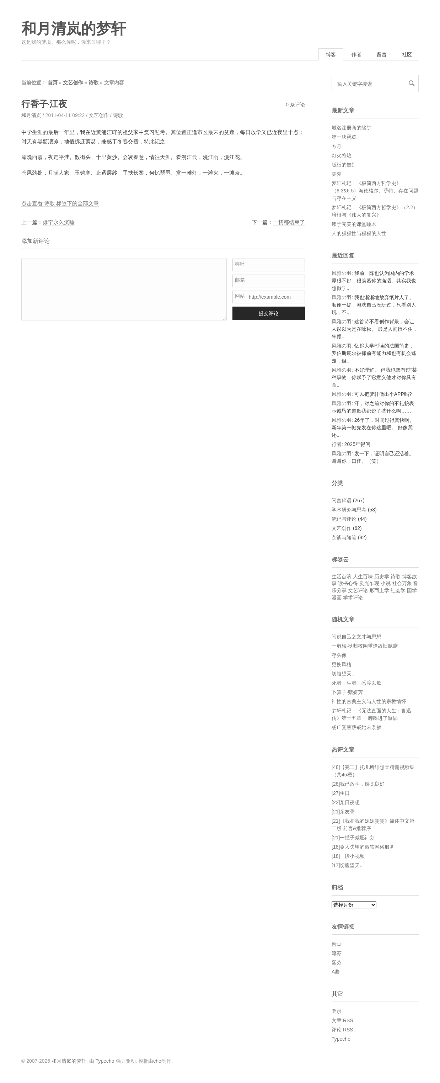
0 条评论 (295, 104)
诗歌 (93, 82)
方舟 (337, 146)
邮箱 (240, 280)
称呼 (240, 264)
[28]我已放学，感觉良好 (358, 784)
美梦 (337, 174)
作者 (356, 54)
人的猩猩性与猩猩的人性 (359, 233)
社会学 (398, 590)
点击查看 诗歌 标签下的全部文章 (60, 203)
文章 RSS (342, 1020)
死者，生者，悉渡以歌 (356, 683)
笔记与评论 (344, 519)
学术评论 (353, 597)
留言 (382, 54)
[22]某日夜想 (346, 802)
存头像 (339, 655)
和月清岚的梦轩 (73, 29)
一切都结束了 (289, 222)
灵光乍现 (369, 583)
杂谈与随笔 (344, 537)
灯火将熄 (342, 155)
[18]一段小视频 (348, 856)
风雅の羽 (342, 273)
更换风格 (342, 664)
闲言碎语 (342, 500)
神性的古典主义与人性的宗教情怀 (369, 701)
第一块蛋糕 (344, 137)
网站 (240, 296)
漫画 (337, 597)
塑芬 (337, 962)
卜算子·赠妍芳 (347, 692)
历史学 (381, 576)
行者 (337, 444)
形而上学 (379, 590)
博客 (331, 54)
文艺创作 (73, 82)
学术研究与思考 (349, 510)
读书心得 (348, 583)
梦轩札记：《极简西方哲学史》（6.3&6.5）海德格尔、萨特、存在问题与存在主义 (375, 190)
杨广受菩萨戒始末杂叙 (356, 727)
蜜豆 (337, 944)
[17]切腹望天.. (347, 865)
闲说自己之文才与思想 (356, 636)
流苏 (337, 953)
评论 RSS (342, 1029)
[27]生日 (341, 793)
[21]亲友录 (343, 811)
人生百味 (363, 576)
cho (157, 1061)
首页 (53, 82)
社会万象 (402, 583)
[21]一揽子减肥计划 (353, 837)
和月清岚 (31, 115)
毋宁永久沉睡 (59, 222)
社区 (407, 54)
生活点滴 (342, 576)
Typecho (341, 1039)
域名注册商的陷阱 (351, 128)
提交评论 (269, 313)
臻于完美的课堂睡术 (354, 224)
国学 (412, 590)
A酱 (336, 972)
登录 (337, 1011)
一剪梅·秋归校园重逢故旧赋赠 (365, 646)
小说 (386, 583)
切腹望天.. (343, 673)
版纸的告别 (344, 165)
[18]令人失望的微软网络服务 (363, 847)
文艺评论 (358, 590)
